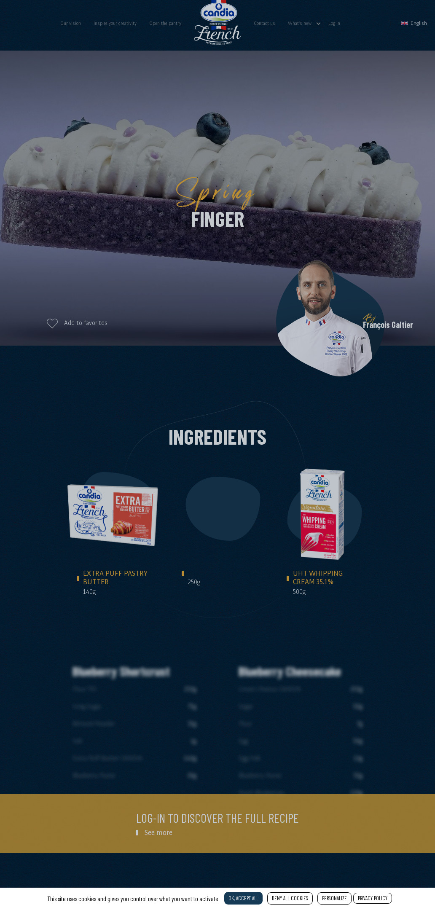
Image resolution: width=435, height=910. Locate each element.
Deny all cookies (290, 898)
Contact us (264, 23)
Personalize (334, 898)
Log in (334, 23)
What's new (299, 23)
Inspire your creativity (115, 23)
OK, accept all (243, 898)
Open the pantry (165, 23)
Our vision (70, 23)
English (414, 23)
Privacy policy (372, 898)
